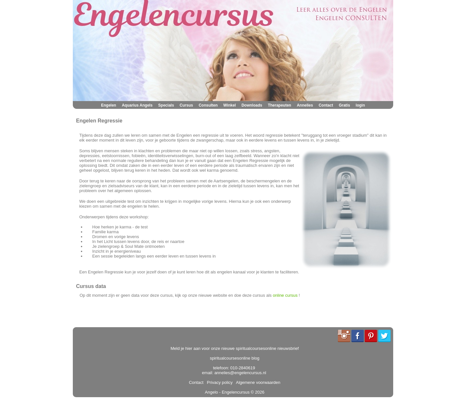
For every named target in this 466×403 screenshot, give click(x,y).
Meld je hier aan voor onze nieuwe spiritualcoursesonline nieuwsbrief (235, 348)
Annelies (305, 105)
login (360, 105)
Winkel (229, 105)
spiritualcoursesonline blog (234, 358)
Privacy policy (219, 382)
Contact (326, 105)
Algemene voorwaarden (257, 382)
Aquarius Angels (137, 105)
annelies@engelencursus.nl (240, 372)
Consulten (208, 105)
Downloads (251, 105)
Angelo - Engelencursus (227, 392)
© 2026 (257, 392)
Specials (166, 105)
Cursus (186, 105)
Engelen (108, 105)
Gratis (344, 105)
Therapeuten (279, 105)
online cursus (285, 295)
